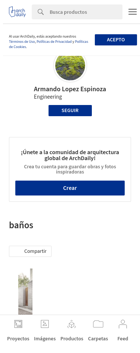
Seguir (70, 110)
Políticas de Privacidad (54, 41)
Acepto (116, 40)
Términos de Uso (22, 41)
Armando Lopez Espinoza (70, 89)
